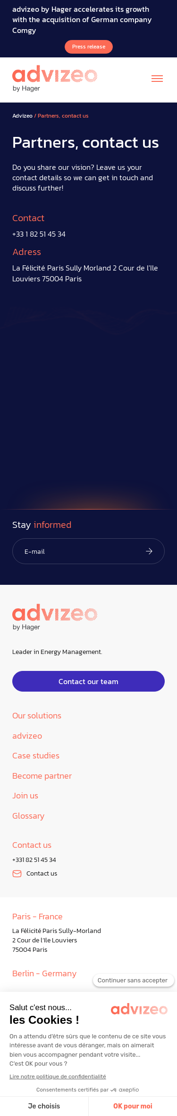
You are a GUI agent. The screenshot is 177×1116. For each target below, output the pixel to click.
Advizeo (22, 116)
